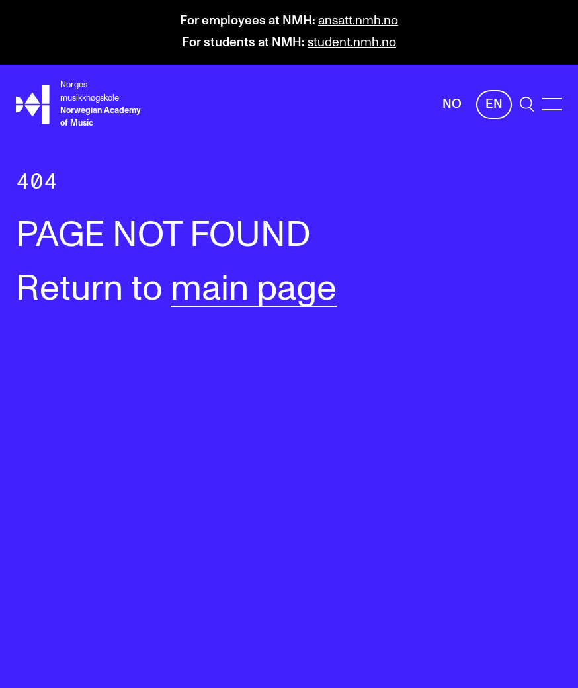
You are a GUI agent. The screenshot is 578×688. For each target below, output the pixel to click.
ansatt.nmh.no (358, 21)
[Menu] (552, 104)
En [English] (494, 104)
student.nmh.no (352, 42)
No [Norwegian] (452, 104)
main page (254, 289)
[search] (527, 104)
